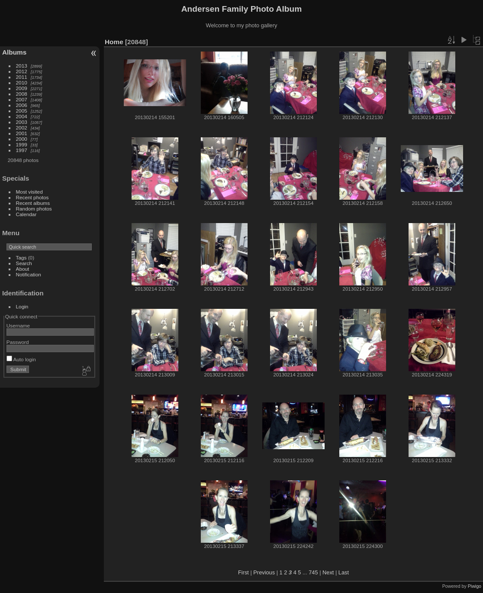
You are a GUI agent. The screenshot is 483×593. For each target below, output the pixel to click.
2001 (21, 133)
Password (17, 342)
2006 (21, 105)
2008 (21, 94)
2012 (21, 71)
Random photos (34, 208)
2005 (21, 110)
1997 (21, 150)
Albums (14, 52)
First (243, 572)
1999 (21, 144)
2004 (21, 116)
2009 (21, 88)
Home (114, 41)
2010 (21, 82)
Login (22, 306)
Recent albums (33, 203)
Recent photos (32, 197)
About (22, 269)
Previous (264, 572)
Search (24, 263)
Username (18, 325)
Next (328, 572)
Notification (28, 274)
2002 (21, 127)
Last (343, 572)
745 (313, 572)
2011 (21, 77)
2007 (21, 99)
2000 (21, 139)
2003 (21, 122)
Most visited (29, 191)
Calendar (26, 214)
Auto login (21, 359)
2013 (21, 65)
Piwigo (474, 586)
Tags (21, 257)
